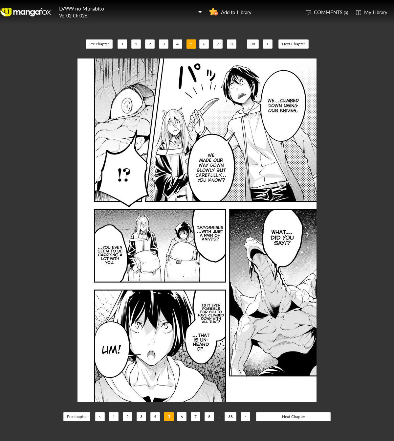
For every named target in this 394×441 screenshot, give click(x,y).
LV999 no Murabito (81, 8)
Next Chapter (293, 43)
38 (253, 43)
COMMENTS (331, 12)
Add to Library (236, 12)
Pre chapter (99, 43)
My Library (375, 12)
